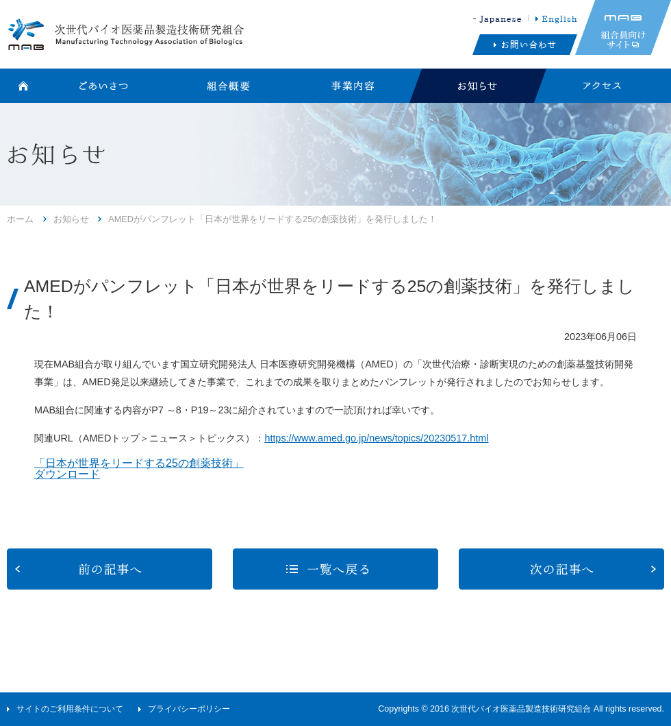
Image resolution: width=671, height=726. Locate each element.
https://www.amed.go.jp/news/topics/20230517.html (376, 438)
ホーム (20, 219)
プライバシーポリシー (189, 709)
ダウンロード (67, 474)
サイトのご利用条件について (69, 709)
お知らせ (71, 219)
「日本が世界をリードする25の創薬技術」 (139, 463)
